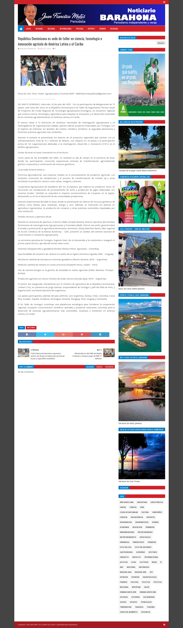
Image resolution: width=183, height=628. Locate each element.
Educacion (137, 527)
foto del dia (125, 547)
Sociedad (114, 28)
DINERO (155, 522)
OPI (151, 572)
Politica (79, 28)
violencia (145, 612)
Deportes (151, 517)
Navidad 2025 (140, 572)
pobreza (123, 582)
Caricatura (142, 502)
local (133, 562)
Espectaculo (145, 537)
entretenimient (145, 532)
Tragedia (139, 607)
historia (153, 552)
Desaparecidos (142, 522)
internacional (151, 557)
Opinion (102, 28)
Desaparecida (126, 522)
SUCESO (123, 602)
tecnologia (146, 602)
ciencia (133, 507)
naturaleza (144, 567)
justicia (124, 562)
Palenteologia (149, 577)
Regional (39, 28)
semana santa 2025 (128, 592)
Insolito (136, 557)
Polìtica (158, 582)
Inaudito (124, 557)
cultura (145, 512)
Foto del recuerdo (143, 547)
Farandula (124, 542)
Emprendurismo (127, 532)
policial (134, 582)
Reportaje (136, 587)
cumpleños (157, 512)
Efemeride (150, 527)
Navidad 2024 (125, 572)
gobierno (140, 552)
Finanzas (152, 542)
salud (146, 587)
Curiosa (123, 517)
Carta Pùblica (157, 502)
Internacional (66, 28)
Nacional (51, 28)
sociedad (135, 597)
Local (28, 28)
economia (124, 527)
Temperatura (125, 607)
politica (146, 582)
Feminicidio (138, 542)
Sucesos (133, 602)
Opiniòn (135, 577)
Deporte (91, 28)
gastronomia (126, 552)
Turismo (151, 607)
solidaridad (149, 597)
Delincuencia (137, 517)
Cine (142, 507)
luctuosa (144, 562)
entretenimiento (128, 537)
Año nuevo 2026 (126, 502)
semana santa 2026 (148, 592)
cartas (123, 507)
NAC (121, 567)
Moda (154, 562)
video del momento (129, 612)
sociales (124, 597)
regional (124, 587)
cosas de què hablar (129, 512)
